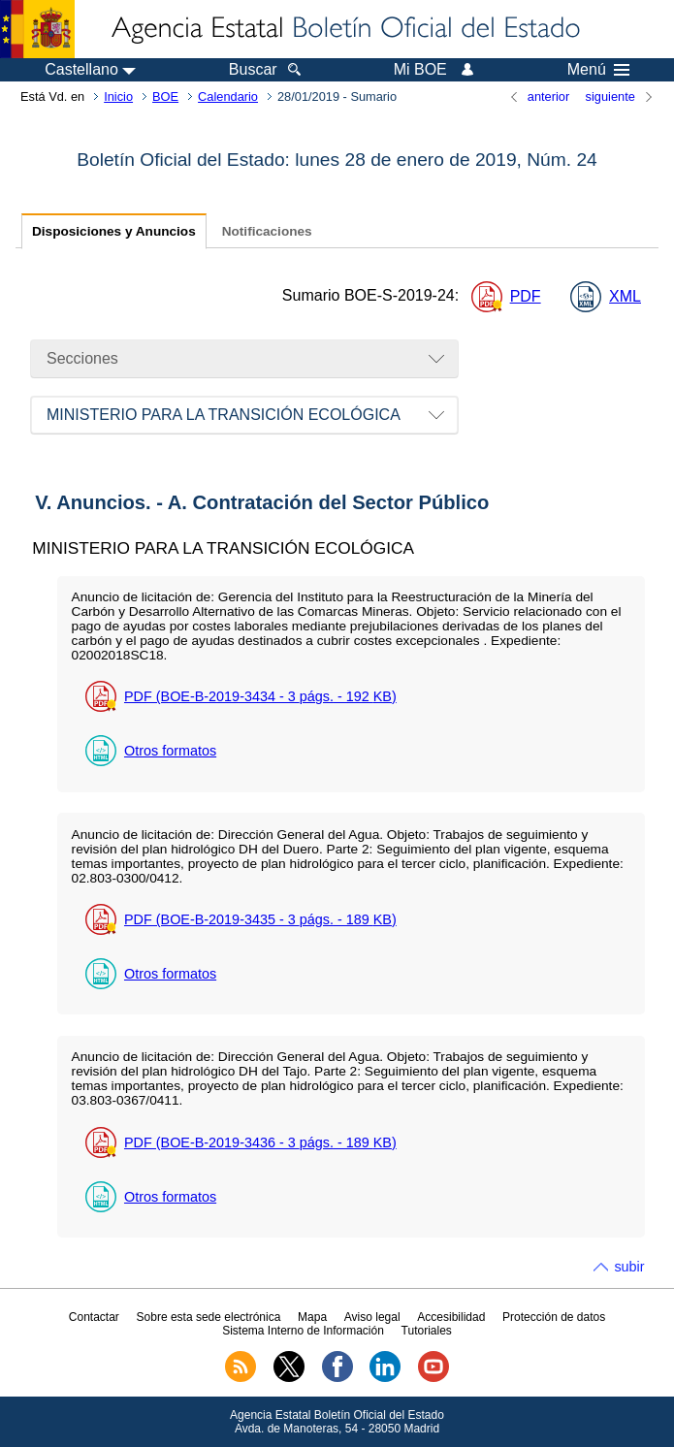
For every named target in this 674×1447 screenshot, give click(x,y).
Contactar (94, 1317)
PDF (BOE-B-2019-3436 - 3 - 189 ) (260, 1142)
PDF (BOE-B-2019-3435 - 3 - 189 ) (260, 919)
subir (629, 1266)
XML (625, 296)
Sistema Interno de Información (303, 1330)
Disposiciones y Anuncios (114, 231)
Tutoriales (426, 1330)
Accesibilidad (451, 1317)
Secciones (82, 358)
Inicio (118, 96)
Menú (598, 70)
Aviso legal (372, 1317)
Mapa (312, 1317)
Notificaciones (267, 231)
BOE (165, 96)
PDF (525, 296)
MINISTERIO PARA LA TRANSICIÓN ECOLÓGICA (224, 414)
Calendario (228, 96)
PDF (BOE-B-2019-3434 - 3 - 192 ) (260, 696)
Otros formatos (170, 750)
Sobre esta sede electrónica (209, 1317)
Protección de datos (553, 1317)
